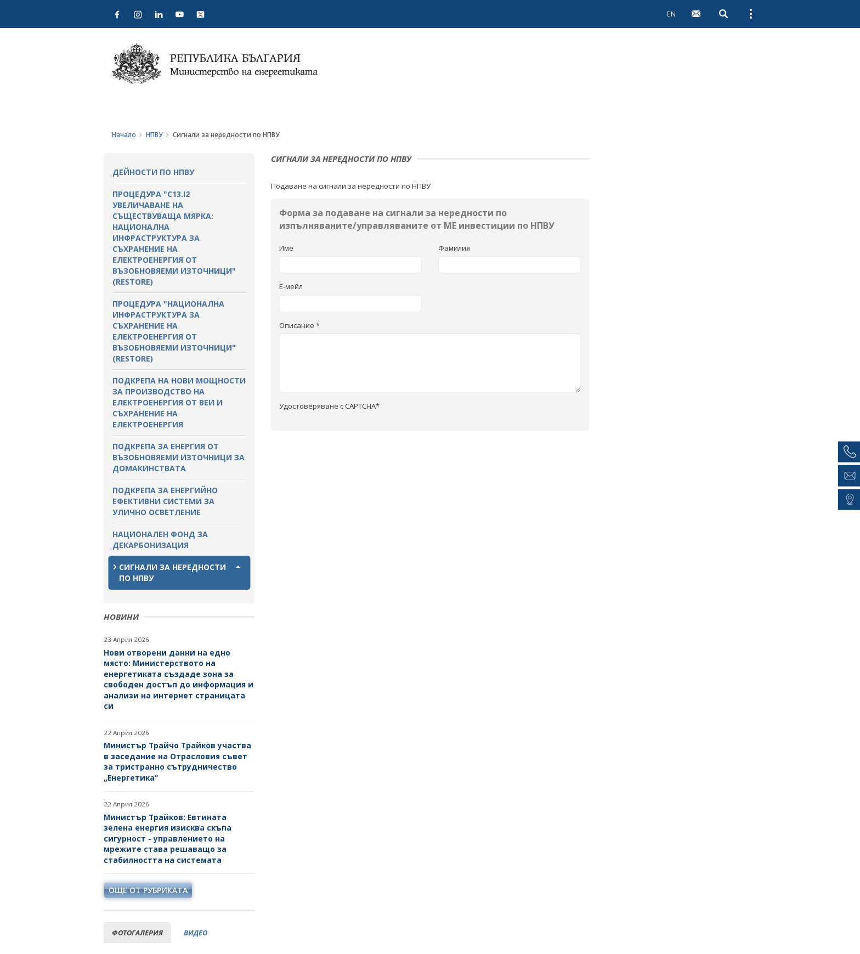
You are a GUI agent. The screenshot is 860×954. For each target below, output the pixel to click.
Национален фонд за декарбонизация (160, 539)
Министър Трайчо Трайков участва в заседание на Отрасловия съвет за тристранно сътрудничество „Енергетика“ (177, 761)
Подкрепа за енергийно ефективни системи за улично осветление (165, 501)
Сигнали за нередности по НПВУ (172, 572)
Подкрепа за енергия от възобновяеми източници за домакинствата (178, 457)
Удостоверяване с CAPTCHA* (329, 406)
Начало (124, 134)
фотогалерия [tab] (137, 933)
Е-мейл (291, 286)
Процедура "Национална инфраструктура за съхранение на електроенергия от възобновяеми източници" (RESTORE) (174, 331)
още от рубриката (148, 890)
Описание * (299, 325)
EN (671, 14)
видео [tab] (195, 933)
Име (286, 248)
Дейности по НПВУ (153, 172)
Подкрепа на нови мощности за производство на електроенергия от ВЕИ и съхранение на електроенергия (179, 402)
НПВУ (154, 134)
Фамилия (454, 248)
